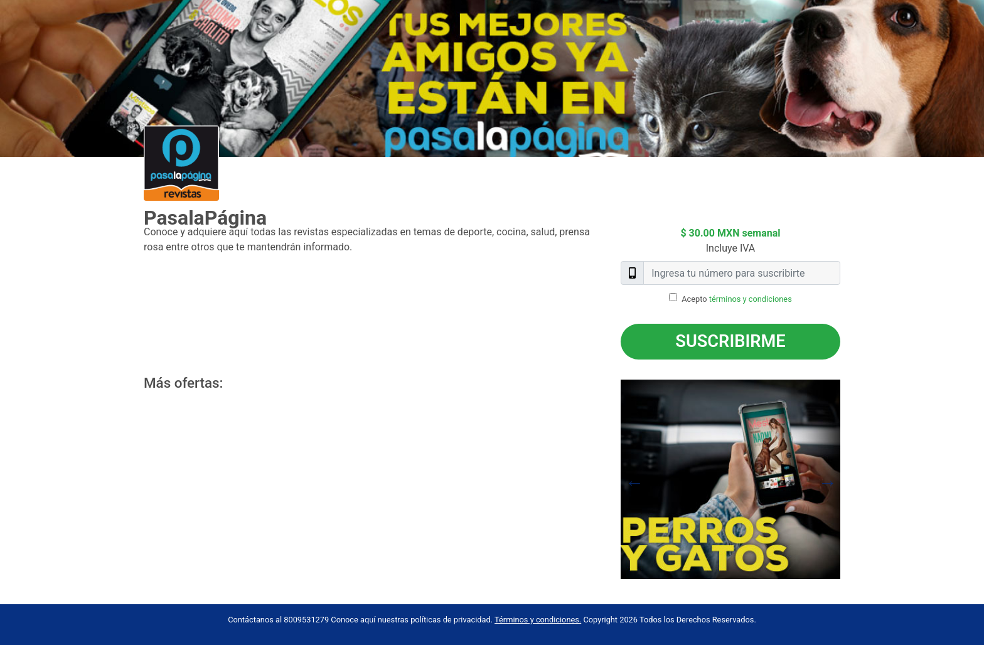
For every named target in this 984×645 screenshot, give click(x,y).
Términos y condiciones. (538, 619)
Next (849, 479)
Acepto (737, 299)
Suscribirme (730, 341)
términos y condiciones (750, 299)
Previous (611, 479)
